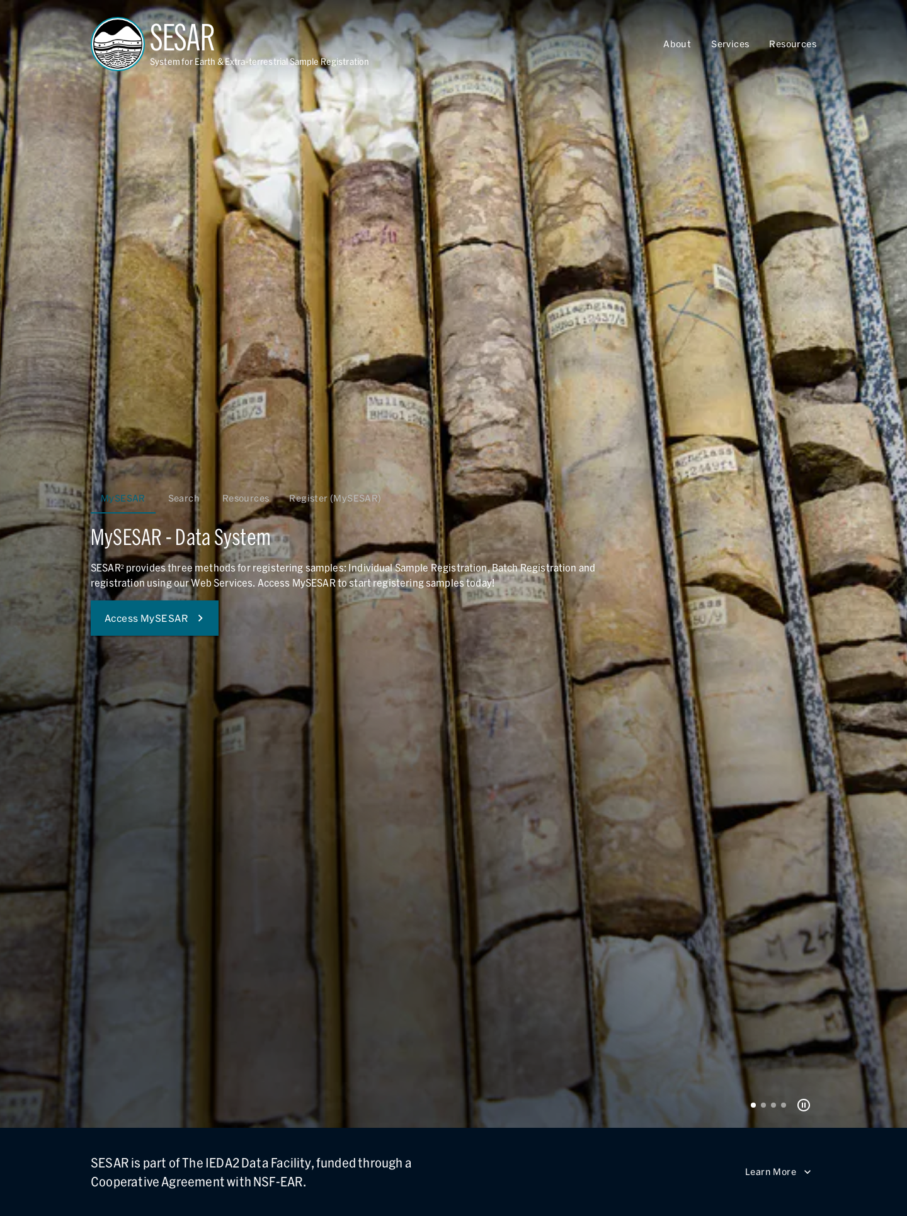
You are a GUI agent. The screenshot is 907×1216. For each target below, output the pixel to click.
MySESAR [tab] (123, 498)
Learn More (778, 1172)
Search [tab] (184, 498)
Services (730, 43)
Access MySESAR (155, 618)
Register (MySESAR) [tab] (335, 498)
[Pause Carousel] (803, 1105)
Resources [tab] (246, 498)
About (677, 43)
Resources (792, 43)
